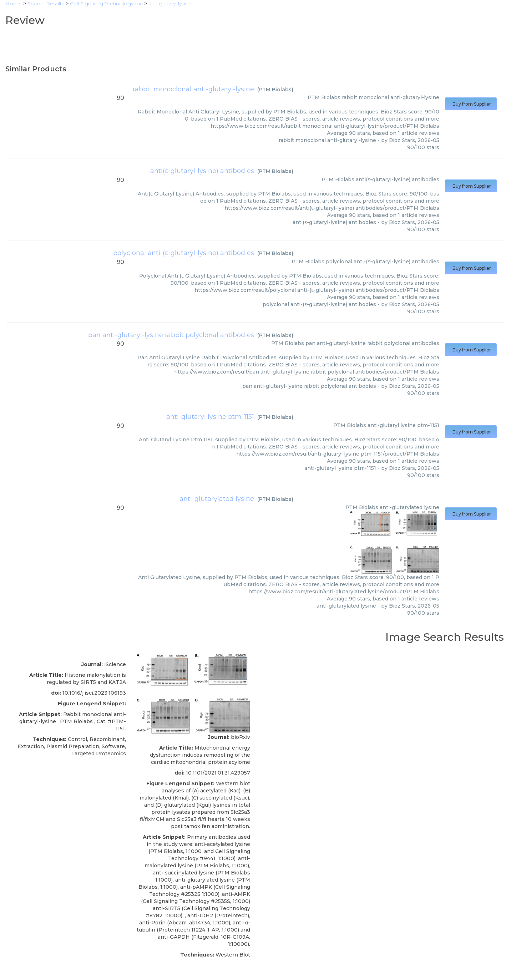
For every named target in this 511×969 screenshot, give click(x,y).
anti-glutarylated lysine (216, 499)
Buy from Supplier (470, 104)
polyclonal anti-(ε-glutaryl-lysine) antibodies (183, 253)
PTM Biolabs (275, 89)
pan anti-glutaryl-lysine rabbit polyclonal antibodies (171, 335)
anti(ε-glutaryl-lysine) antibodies (202, 171)
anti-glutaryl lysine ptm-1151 (210, 417)
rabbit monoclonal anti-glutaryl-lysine (193, 89)
